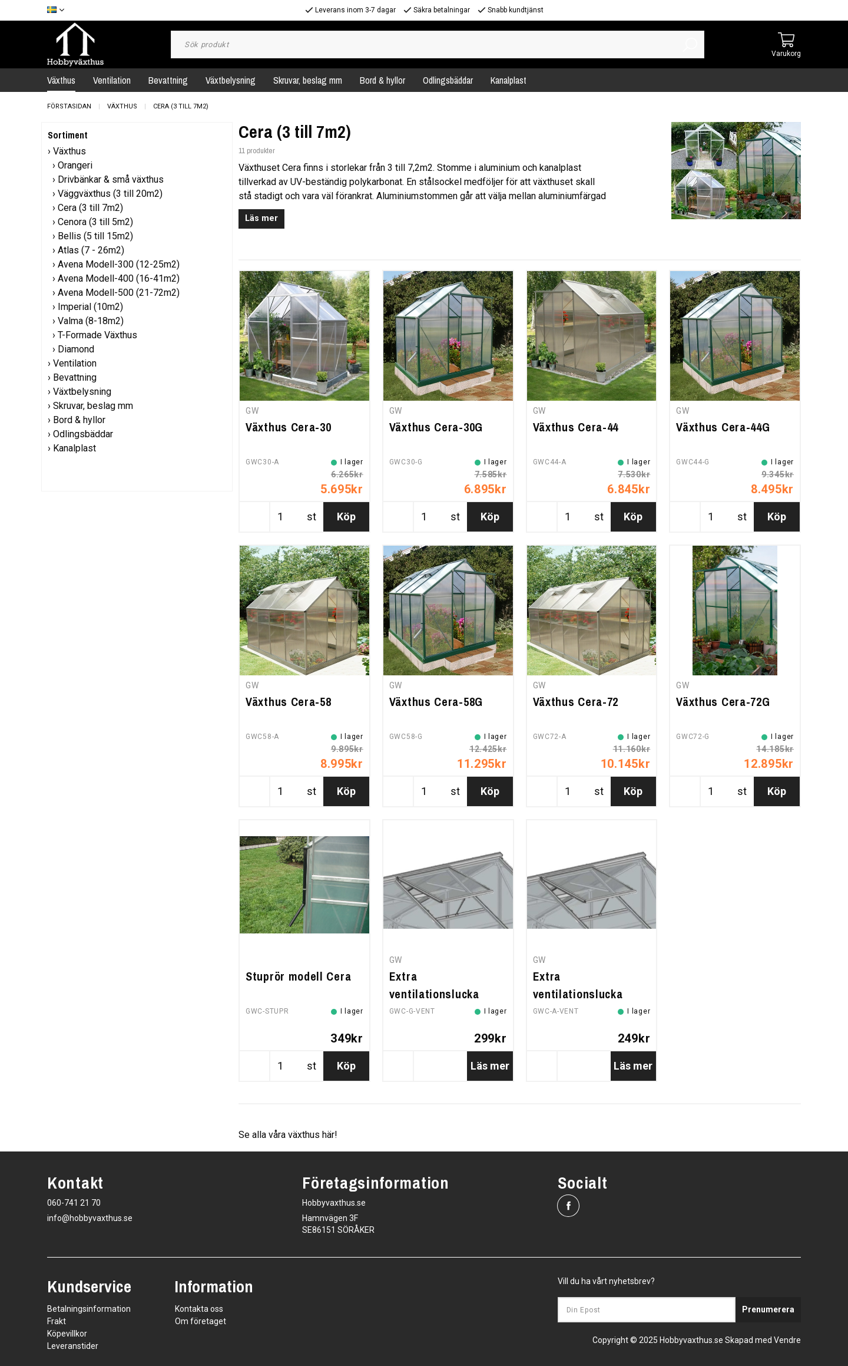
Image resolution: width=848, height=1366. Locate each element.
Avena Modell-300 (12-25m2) (119, 264)
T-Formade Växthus (97, 335)
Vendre (787, 1340)
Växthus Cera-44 (576, 427)
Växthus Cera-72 (576, 702)
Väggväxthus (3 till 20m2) (110, 193)
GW (252, 410)
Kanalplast (508, 80)
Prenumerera (768, 1309)
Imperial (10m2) (90, 306)
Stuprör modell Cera (298, 976)
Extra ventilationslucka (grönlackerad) (434, 993)
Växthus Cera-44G (723, 427)
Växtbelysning (231, 80)
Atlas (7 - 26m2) (91, 250)
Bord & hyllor (382, 80)
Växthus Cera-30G (436, 427)
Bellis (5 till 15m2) (95, 236)
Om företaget (200, 1321)
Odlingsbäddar (448, 80)
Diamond (76, 349)
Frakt (56, 1321)
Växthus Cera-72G (723, 702)
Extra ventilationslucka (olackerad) (578, 993)
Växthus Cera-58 (289, 702)
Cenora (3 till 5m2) (95, 221)
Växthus (61, 80)
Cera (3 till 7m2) (180, 106)
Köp (346, 516)
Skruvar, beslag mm (307, 80)
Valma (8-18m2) (91, 320)
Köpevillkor (67, 1333)
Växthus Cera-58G (436, 702)
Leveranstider (72, 1346)
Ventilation (112, 80)
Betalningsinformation (89, 1309)
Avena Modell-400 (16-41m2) (119, 278)
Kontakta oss (199, 1309)
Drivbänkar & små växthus (111, 179)
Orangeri (75, 165)
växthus (304, 1134)
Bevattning (168, 80)
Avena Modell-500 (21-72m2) (119, 292)
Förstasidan (69, 106)
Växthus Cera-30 (289, 427)
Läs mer (261, 218)
